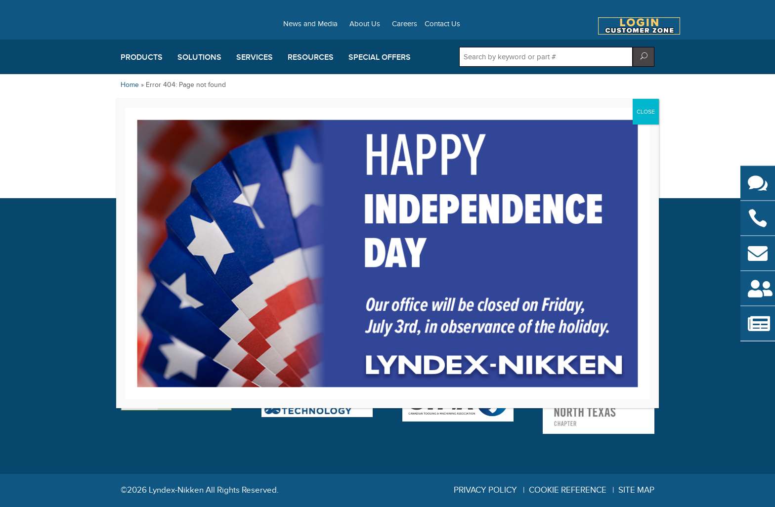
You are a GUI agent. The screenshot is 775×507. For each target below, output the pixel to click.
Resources (311, 57)
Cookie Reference (567, 490)
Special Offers (379, 57)
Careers (404, 24)
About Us (364, 24)
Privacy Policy (485, 490)
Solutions (199, 57)
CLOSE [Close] (646, 111)
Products (142, 57)
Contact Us (442, 24)
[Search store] (546, 57)
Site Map (636, 490)
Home (130, 85)
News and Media (310, 24)
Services (254, 57)
